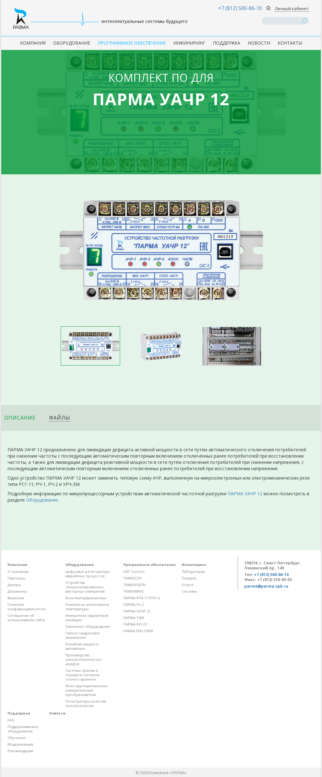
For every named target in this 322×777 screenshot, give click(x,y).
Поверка (189, 578)
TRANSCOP (132, 578)
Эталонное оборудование (87, 626)
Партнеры (16, 578)
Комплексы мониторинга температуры (87, 606)
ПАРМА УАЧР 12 (245, 494)
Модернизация (20, 744)
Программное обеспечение (132, 43)
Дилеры (14, 584)
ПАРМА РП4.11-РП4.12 (141, 597)
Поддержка (226, 43)
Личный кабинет (292, 8)
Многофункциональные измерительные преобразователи (86, 690)
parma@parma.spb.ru (266, 586)
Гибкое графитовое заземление (82, 635)
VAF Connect (134, 571)
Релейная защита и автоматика (81, 646)
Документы (17, 591)
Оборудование (71, 43)
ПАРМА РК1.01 (135, 624)
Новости (259, 43)
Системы (189, 591)
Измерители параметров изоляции (86, 617)
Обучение (16, 737)
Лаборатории (193, 571)
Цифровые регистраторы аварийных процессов (87, 573)
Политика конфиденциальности (27, 606)
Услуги (187, 584)
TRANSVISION (134, 584)
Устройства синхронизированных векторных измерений (85, 587)
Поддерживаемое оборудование (23, 728)
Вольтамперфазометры (85, 597)
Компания (33, 43)
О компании (18, 571)
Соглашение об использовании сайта (26, 617)
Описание (20, 417)
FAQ (11, 720)
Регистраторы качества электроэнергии (85, 703)
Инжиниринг (189, 43)
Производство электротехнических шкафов (83, 659)
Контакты (290, 43)
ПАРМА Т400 (133, 617)
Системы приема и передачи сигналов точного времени (82, 675)
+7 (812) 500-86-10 (240, 8)
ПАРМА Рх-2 (133, 604)
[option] (90, 346)
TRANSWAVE (133, 591)
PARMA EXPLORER (138, 630)
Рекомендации (20, 750)
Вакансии (16, 597)
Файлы (59, 417)
